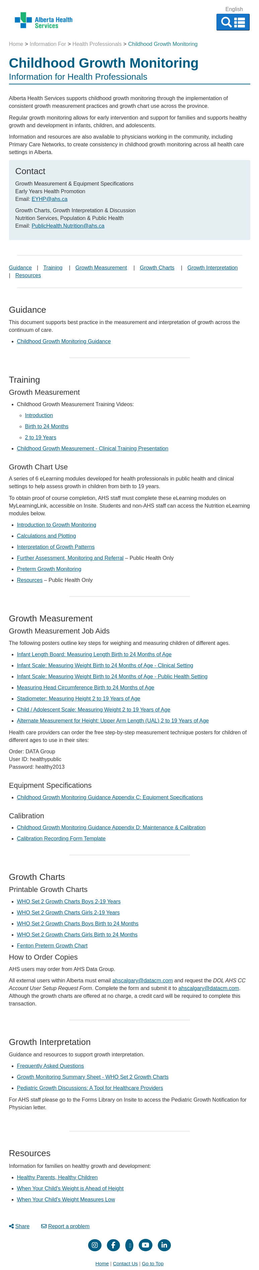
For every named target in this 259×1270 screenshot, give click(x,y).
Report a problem (65, 1226)
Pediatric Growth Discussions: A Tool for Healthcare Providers (90, 1088)
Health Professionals (97, 44)
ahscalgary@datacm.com (142, 980)
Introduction (39, 415)
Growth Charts (157, 268)
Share (19, 1226)
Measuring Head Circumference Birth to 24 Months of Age (85, 687)
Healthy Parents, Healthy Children (57, 1177)
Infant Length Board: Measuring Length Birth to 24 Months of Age (94, 654)
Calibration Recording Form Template (61, 838)
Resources (28, 275)
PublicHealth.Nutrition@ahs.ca (67, 226)
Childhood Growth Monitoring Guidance (64, 341)
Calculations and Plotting (46, 536)
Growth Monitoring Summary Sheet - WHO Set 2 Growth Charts (93, 1077)
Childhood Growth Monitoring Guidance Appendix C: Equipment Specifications (110, 797)
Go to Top (153, 1263)
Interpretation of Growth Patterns (56, 547)
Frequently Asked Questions (50, 1066)
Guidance (20, 268)
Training (52, 268)
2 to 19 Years (40, 437)
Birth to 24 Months (47, 426)
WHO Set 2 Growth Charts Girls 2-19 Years (68, 912)
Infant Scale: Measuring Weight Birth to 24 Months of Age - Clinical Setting (105, 665)
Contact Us (125, 1263)
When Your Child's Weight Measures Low (66, 1199)
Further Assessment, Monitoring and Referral (70, 558)
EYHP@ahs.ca (49, 199)
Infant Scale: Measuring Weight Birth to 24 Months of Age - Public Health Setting (112, 676)
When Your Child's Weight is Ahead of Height (70, 1188)
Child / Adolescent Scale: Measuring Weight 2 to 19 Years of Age (94, 710)
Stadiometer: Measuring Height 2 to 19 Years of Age (78, 698)
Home (16, 44)
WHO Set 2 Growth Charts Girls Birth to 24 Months (77, 935)
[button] (233, 22)
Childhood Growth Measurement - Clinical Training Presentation (93, 448)
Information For (48, 44)
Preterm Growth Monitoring (49, 569)
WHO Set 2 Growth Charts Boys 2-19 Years (69, 901)
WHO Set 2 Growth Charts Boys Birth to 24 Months (78, 923)
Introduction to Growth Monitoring (56, 525)
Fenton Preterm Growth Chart (52, 946)
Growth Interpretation (212, 268)
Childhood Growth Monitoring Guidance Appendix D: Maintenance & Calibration (111, 827)
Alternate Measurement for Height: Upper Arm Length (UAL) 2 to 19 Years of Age (113, 721)
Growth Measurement (101, 268)
